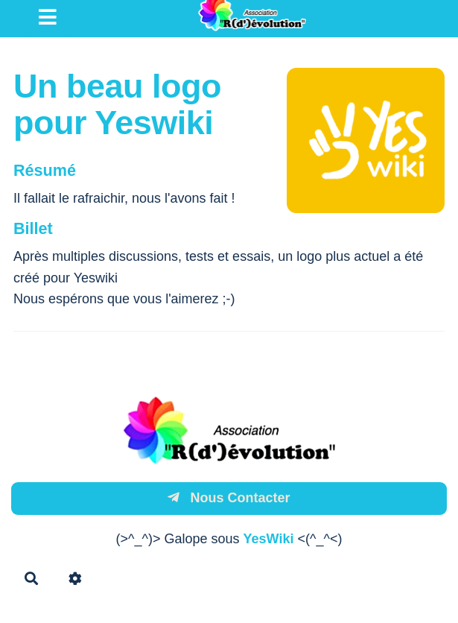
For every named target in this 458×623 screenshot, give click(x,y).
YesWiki (269, 538)
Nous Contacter (229, 497)
